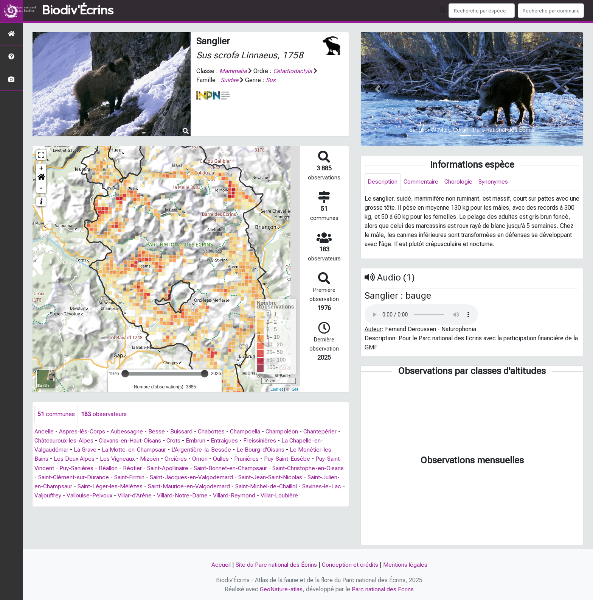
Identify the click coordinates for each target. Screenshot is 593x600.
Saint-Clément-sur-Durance (102, 476)
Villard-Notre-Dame (232, 495)
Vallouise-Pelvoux (137, 495)
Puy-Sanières (92, 467)
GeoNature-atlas (281, 589)
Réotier (150, 467)
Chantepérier (324, 431)
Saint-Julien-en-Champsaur (70, 485)
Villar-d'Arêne (183, 495)
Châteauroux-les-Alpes (64, 440)
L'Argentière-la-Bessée (202, 449)
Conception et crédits (350, 565)
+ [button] (41, 168)
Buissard (183, 431)
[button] (41, 178)
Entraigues (227, 440)
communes (56, 414)
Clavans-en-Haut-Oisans (132, 440)
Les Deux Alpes (75, 458)
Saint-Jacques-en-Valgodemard (223, 476)
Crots (176, 440)
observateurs (104, 414)
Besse (158, 431)
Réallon (125, 467)
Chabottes (213, 431)
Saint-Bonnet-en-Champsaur (251, 467)
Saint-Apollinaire (186, 467)
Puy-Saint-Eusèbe (291, 458)
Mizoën (152, 458)
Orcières (178, 458)
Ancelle (44, 431)
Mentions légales (407, 565)
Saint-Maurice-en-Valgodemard (225, 485)
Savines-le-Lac (54, 495)
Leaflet (276, 389)
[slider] (125, 373)
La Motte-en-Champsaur (134, 449)
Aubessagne (128, 431)
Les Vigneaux (119, 458)
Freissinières (264, 440)
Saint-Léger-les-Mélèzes (145, 485)
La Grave (85, 449)
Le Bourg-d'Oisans (262, 449)
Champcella (248, 431)
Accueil (219, 565)
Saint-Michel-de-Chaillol (305, 485)
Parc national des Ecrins (383, 589)
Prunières (250, 458)
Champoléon (285, 431)
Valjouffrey (94, 495)
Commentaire (422, 181)
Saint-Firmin (159, 476)
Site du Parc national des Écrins (275, 565)
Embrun (198, 440)
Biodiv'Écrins (77, 10)
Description (383, 181)
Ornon (203, 458)
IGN (294, 389)
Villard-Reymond (285, 495)
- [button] (41, 188)
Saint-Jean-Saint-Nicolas (303, 476)
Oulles (224, 458)
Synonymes (496, 181)
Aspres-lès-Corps (83, 431)
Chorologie (460, 181)
